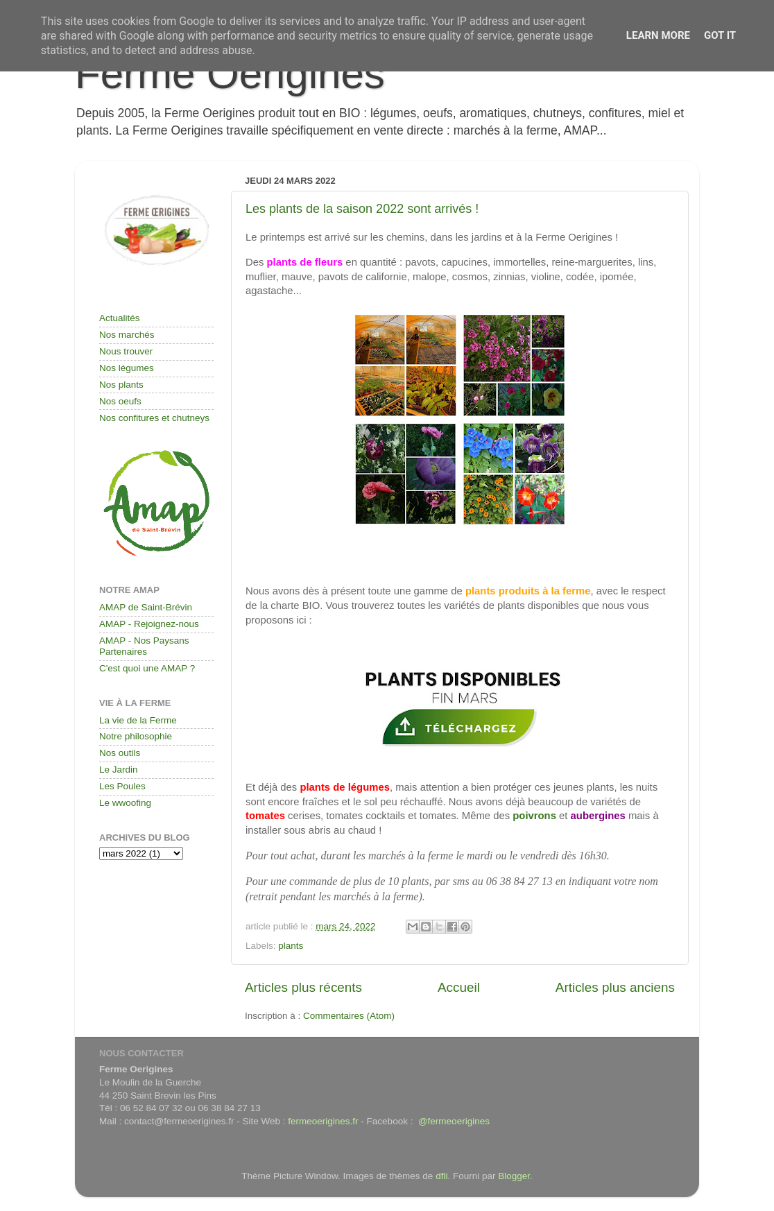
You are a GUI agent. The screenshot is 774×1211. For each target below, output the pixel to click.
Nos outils (119, 753)
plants (290, 946)
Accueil (459, 987)
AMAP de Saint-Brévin (145, 607)
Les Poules (122, 786)
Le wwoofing (125, 803)
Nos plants (121, 384)
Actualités (119, 318)
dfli (441, 1176)
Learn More (658, 35)
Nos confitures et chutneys (154, 418)
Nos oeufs (120, 401)
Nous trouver (126, 351)
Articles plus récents (303, 987)
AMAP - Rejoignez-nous (149, 624)
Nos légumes (126, 368)
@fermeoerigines (454, 1121)
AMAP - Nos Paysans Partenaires (144, 646)
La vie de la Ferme (138, 720)
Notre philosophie (135, 736)
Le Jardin (118, 769)
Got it (720, 35)
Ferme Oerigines (230, 74)
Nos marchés (127, 334)
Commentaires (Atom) (349, 1016)
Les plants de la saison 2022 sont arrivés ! (362, 209)
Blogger (514, 1176)
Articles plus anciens (615, 987)
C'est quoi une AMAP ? (147, 668)
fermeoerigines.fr (323, 1121)
